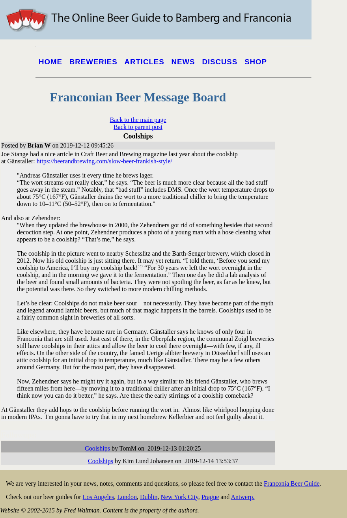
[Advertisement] (315, 300)
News (183, 62)
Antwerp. (242, 497)
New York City (179, 497)
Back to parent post (138, 126)
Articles (144, 62)
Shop (255, 62)
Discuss (219, 62)
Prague (210, 497)
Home (50, 62)
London (127, 497)
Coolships (97, 448)
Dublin (148, 497)
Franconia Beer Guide (291, 483)
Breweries (93, 62)
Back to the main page (138, 119)
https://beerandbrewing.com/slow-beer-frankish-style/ (104, 161)
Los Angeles (98, 497)
